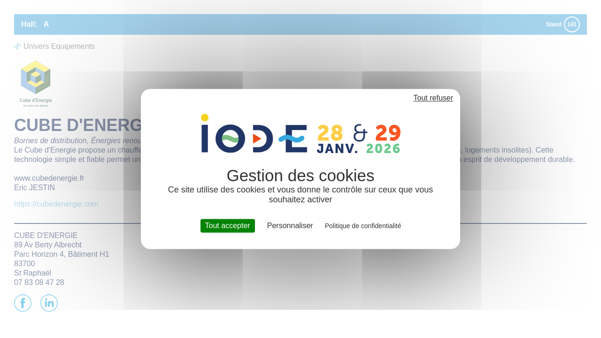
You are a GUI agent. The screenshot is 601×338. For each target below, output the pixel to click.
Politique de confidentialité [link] (363, 226)
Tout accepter (227, 226)
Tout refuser (433, 98)
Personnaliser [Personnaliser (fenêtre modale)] (290, 226)
